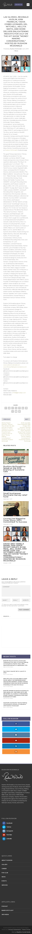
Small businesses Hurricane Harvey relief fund (15, 495)
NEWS (3, 877)
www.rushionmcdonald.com (11, 365)
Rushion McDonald (15, 49)
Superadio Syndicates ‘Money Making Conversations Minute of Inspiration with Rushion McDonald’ (15, 704)
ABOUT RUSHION (7, 860)
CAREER (4, 868)
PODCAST (5, 906)
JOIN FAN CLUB (18, 4)
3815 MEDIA (5, 914)
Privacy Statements (15, 929)
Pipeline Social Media (23, 932)
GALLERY (4, 864)
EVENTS (4, 881)
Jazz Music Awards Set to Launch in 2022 (14, 672)
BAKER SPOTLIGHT (7, 910)
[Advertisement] (15, 636)
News (16, 51)
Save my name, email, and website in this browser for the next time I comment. (15, 605)
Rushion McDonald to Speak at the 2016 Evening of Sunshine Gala (14, 469)
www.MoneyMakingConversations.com (15, 367)
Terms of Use (26, 929)
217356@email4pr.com (19, 393)
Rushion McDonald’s (11, 150)
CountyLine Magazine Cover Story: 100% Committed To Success (15, 520)
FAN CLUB (5, 872)
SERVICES (5, 885)
